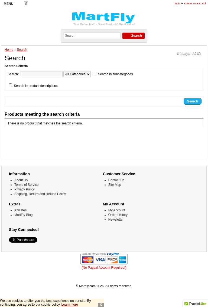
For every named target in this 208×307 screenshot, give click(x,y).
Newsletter (116, 219)
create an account (195, 3)
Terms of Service (26, 185)
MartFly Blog (23, 215)
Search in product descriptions (35, 86)
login (177, 3)
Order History (118, 215)
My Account (116, 210)
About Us (21, 180)
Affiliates (20, 210)
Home (9, 50)
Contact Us (116, 180)
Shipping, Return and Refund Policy (40, 194)
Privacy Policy (24, 189)
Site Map (114, 185)
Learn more (69, 304)
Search (22, 50)
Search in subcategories (115, 74)
